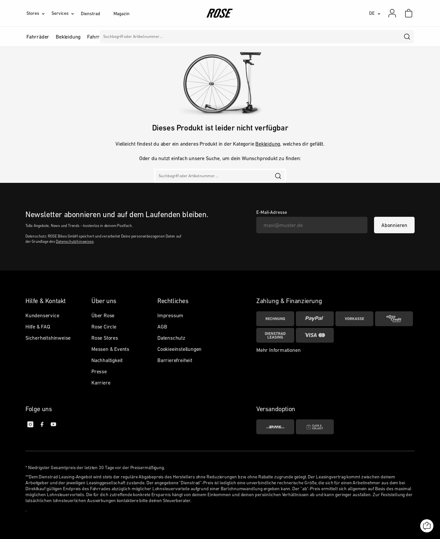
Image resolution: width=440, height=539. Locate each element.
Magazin (121, 13)
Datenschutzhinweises (74, 241)
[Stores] (38, 13)
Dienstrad (90, 13)
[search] (407, 36)
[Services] (66, 13)
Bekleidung (267, 144)
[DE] (374, 13)
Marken (188, 37)
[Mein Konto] (392, 13)
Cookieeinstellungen (179, 349)
